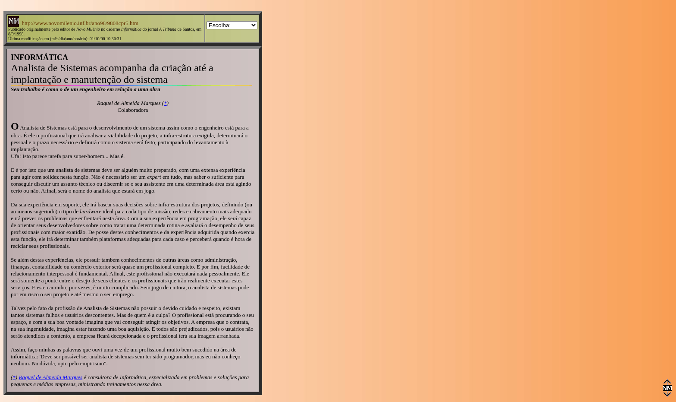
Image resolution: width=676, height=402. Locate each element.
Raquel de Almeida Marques (50, 377)
